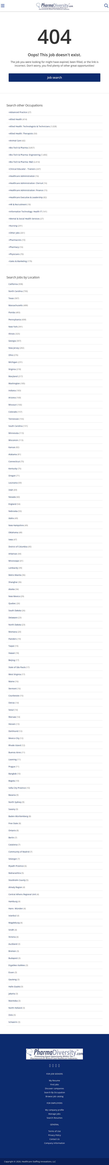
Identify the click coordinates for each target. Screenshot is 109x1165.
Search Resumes (54, 1117)
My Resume (54, 1080)
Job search (54, 77)
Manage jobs (54, 1113)
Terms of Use (54, 1131)
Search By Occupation (54, 1092)
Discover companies (54, 1088)
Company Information (54, 1143)
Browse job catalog (54, 1096)
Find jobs (54, 1084)
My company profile (54, 1110)
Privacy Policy (54, 1135)
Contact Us (54, 1139)
